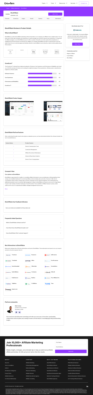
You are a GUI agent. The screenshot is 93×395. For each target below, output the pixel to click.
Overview (7, 18)
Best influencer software (52, 368)
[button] (44, 3)
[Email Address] (71, 347)
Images (23, 18)
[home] (9, 3)
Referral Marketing (30, 368)
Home (7, 8)
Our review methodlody (10, 378)
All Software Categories (10, 370)
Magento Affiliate (71, 53)
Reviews (40, 18)
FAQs (48, 18)
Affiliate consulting (30, 378)
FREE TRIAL (55, 14)
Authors (7, 368)
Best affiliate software (52, 365)
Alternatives (58, 18)
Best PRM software (51, 362)
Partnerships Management (32, 365)
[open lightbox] (19, 108)
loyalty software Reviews (74, 373)
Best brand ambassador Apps (54, 373)
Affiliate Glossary (30, 373)
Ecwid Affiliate (70, 55)
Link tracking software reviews (75, 378)
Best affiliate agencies (52, 378)
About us (7, 362)
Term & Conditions (9, 365)
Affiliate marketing (30, 362)
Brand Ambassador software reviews (77, 376)
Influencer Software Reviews (74, 368)
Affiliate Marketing (15, 8)
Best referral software (52, 370)
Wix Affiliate (69, 57)
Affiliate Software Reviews (74, 365)
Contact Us (84, 3)
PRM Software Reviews (73, 362)
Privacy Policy (8, 373)
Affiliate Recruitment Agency (32, 376)
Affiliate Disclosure (9, 376)
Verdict (31, 18)
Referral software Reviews (74, 370)
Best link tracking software (53, 376)
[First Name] (71, 342)
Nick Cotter (18, 306)
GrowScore (15, 18)
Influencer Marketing (30, 370)
